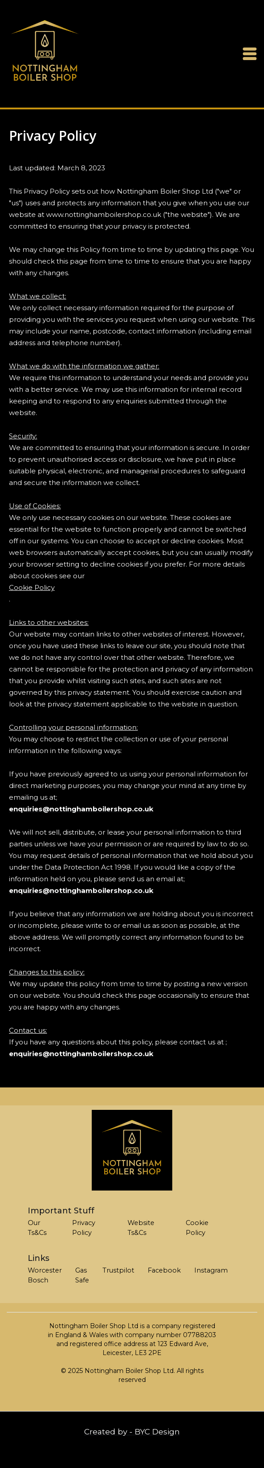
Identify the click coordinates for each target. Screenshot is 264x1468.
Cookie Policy (32, 587)
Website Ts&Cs (141, 1228)
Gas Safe (82, 1275)
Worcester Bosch (45, 1275)
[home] (44, 54)
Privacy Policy (83, 1228)
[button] (249, 53)
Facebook (164, 1270)
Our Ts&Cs (37, 1228)
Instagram (211, 1270)
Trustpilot (118, 1270)
